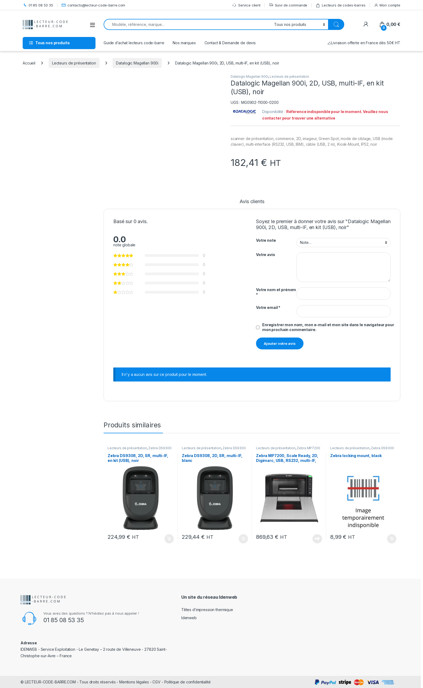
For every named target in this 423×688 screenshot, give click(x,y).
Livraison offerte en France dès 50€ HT (363, 42)
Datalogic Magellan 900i (137, 63)
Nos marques (184, 42)
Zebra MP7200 (308, 448)
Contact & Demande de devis (230, 42)
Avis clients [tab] (252, 201)
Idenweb (189, 617)
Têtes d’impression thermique (207, 609)
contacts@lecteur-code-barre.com (93, 5)
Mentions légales (134, 682)
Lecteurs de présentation (74, 63)
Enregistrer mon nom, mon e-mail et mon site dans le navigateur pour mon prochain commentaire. (328, 327)
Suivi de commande (288, 5)
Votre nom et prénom (276, 292)
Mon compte (387, 5)
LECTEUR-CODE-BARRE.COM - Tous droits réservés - (72, 682)
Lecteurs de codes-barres (341, 5)
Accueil (29, 63)
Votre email (268, 307)
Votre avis (265, 254)
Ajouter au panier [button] (169, 538)
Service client (246, 5)
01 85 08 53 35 (38, 5)
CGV (156, 682)
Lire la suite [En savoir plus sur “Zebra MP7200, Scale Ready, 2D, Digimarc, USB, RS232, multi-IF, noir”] (317, 538)
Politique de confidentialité (187, 682)
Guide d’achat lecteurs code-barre (134, 42)
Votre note (266, 240)
